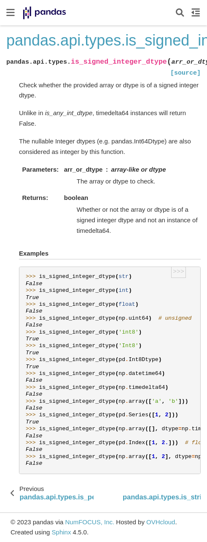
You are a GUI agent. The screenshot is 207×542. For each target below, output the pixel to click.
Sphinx (61, 532)
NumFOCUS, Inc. (89, 522)
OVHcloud (160, 522)
